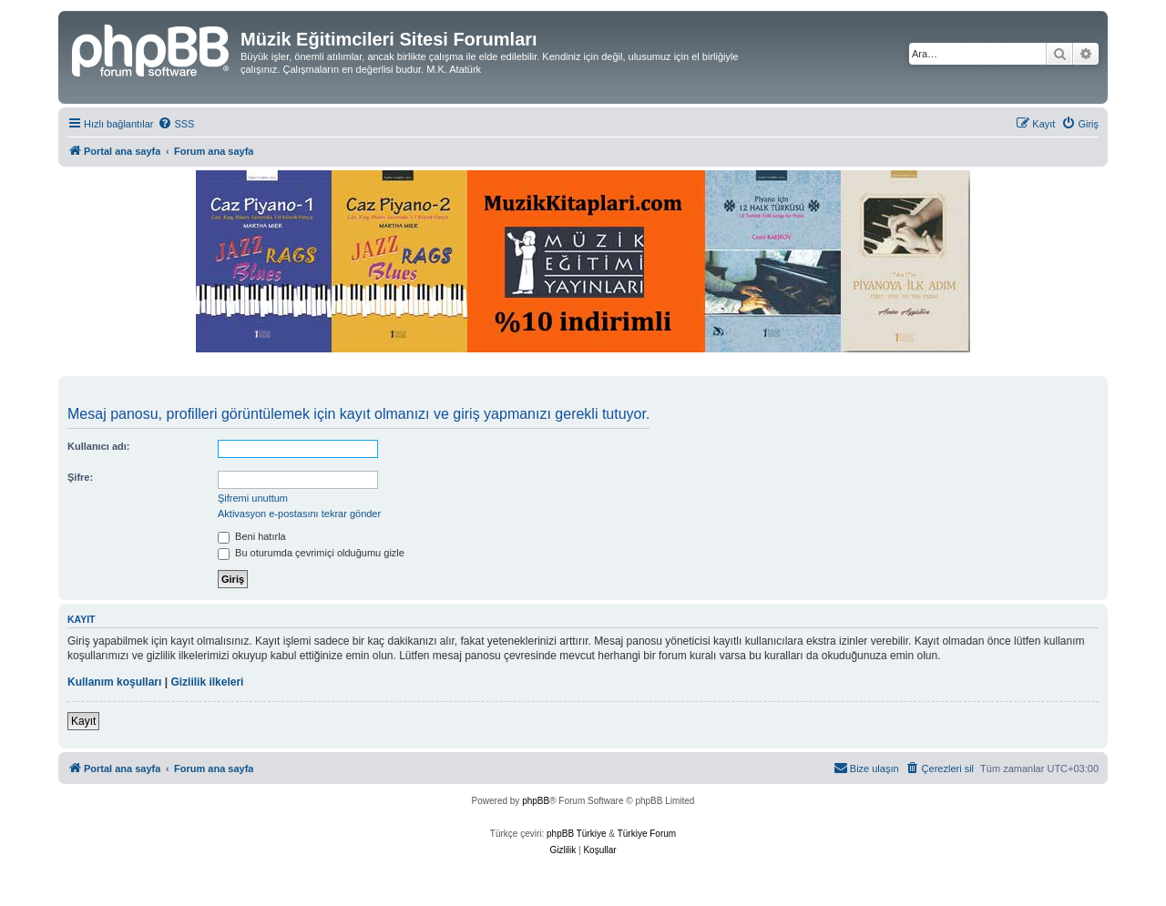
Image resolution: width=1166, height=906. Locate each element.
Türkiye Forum (647, 834)
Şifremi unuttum (253, 498)
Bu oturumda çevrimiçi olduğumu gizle (311, 552)
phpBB (535, 801)
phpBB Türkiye (576, 834)
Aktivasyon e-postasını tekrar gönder (299, 513)
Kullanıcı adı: (98, 446)
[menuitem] (176, 124)
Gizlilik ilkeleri (206, 682)
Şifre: (80, 477)
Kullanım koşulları (114, 682)
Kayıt (83, 721)
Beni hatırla (252, 536)
